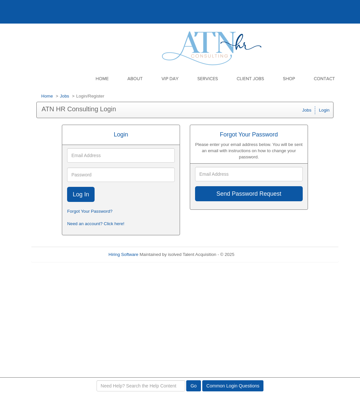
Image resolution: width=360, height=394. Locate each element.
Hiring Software (123, 254)
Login (324, 110)
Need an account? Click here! (95, 223)
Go (193, 385)
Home (47, 96)
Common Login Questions (233, 385)
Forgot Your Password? (90, 211)
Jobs (64, 96)
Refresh (253, 254)
